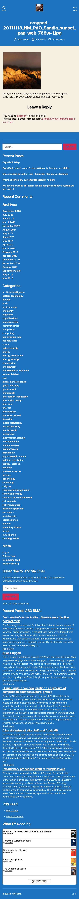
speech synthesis (11, 527)
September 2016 (11, 270)
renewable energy (12, 493)
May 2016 (7, 278)
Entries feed (9, 556)
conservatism (9, 340)
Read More (8, 648)
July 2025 (7, 214)
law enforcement (11, 415)
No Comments (58, 39)
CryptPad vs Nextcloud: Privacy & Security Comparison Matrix (36, 168)
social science (10, 520)
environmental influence (15, 370)
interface (7, 404)
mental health (9, 430)
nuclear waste (10, 449)
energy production (12, 355)
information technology (15, 396)
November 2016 (11, 263)
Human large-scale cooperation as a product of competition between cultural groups (34, 690)
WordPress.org (10, 563)
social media (9, 516)
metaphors (8, 434)
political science (11, 464)
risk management (11, 505)
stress (5, 531)
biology (6, 299)
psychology (8, 478)
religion (6, 486)
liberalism (7, 419)
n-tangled (24, 39)
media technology (12, 423)
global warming (10, 385)
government (9, 389)
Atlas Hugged (11, 653)
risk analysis (9, 501)
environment (9, 367)
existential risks (10, 374)
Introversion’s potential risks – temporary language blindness (35, 174)
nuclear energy (10, 445)
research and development (17, 497)
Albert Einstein (9, 861)
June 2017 (8, 237)
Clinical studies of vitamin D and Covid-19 (30, 730)
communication (10, 325)
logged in (21, 115)
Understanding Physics (14, 850)
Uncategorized (10, 538)
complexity (8, 329)
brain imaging (9, 307)
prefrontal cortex (11, 471)
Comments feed (11, 560)
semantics (8, 512)
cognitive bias (10, 318)
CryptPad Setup (11, 162)
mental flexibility (11, 426)
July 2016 (7, 274)
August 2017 (9, 229)
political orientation (12, 460)
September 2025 (11, 211)
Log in (5, 552)
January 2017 (9, 256)
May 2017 (7, 241)
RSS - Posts (12, 810)
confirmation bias (11, 337)
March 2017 (8, 248)
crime (5, 344)
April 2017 (7, 244)
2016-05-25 (40, 39)
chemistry (8, 311)
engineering (9, 363)
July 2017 (7, 233)
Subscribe (10, 597)
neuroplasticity (10, 441)
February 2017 (10, 252)
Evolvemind (15, 894)
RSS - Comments (14, 816)
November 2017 (11, 226)
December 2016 (11, 259)
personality (8, 452)
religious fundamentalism (16, 490)
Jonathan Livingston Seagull (17, 840)
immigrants (8, 393)
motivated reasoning (13, 437)
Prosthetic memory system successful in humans (28, 180)
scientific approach (13, 508)
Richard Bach (9, 833)
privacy (6, 475)
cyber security (10, 348)
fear (4, 378)
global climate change (14, 381)
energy (6, 352)
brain (5, 303)
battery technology (12, 296)
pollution (7, 467)
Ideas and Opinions (12, 859)
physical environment (14, 456)
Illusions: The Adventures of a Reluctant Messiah (27, 831)
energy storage (10, 359)
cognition (7, 314)
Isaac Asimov (8, 852)
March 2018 (8, 222)
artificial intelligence (13, 292)
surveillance (9, 534)
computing (8, 333)
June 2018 (8, 218)
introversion (9, 411)
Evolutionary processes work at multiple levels (33, 769)
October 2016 (9, 267)
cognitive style (10, 322)
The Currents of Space (14, 868)
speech (6, 523)
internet (6, 408)
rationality (8, 482)
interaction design (12, 400)
